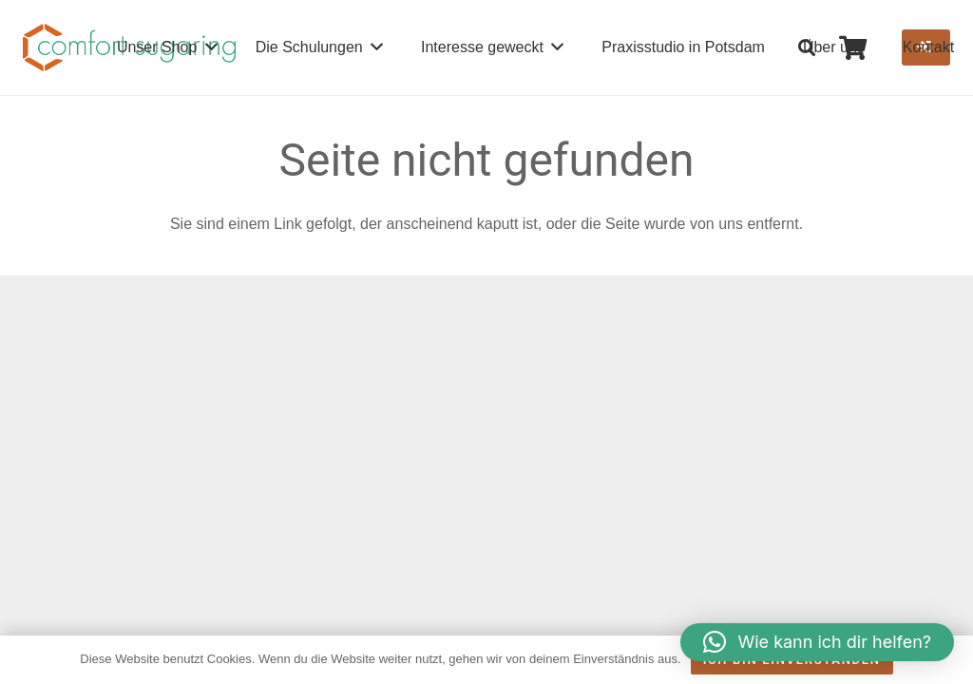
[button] (808, 48)
